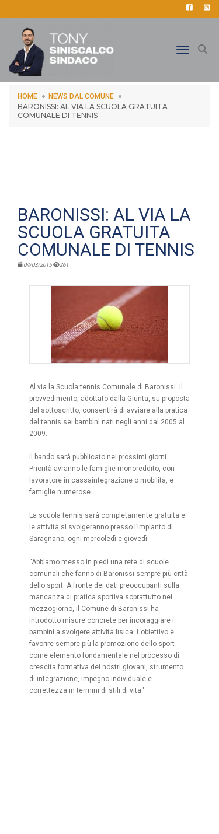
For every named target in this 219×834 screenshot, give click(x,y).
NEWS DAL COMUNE (81, 96)
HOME (27, 96)
